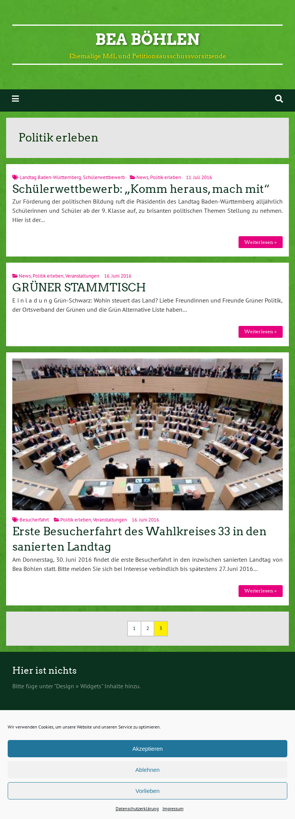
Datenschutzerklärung (137, 808)
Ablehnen (147, 769)
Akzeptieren (147, 748)
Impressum (173, 808)
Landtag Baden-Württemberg (50, 177)
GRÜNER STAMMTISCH (79, 287)
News (142, 177)
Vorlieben (148, 791)
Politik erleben (165, 177)
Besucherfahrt (34, 519)
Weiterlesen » (260, 242)
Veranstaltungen (82, 276)
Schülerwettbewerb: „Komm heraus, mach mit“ (141, 189)
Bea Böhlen (147, 39)
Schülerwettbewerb (104, 177)
